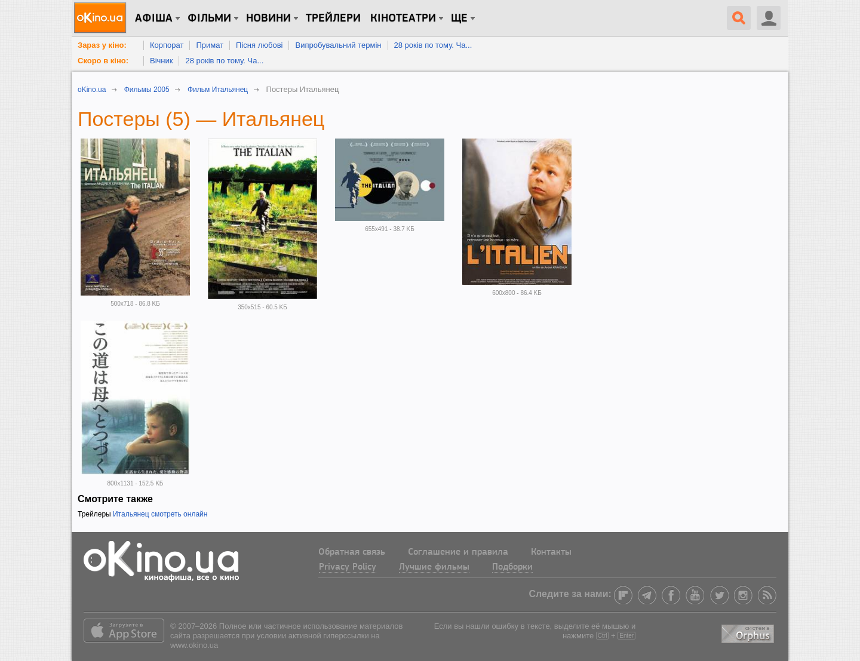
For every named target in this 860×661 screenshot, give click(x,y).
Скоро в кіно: (103, 60)
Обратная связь (351, 552)
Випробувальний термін (338, 45)
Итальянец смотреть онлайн (160, 514)
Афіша (154, 18)
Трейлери (333, 18)
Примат (209, 45)
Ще (459, 18)
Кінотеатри (403, 18)
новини (268, 18)
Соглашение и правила (458, 552)
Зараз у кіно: (102, 45)
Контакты (551, 552)
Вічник (161, 60)
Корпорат (166, 45)
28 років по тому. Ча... (433, 45)
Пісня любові (259, 45)
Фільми (209, 18)
